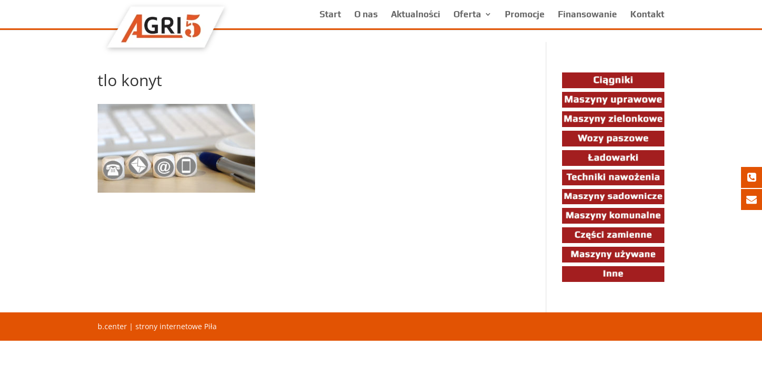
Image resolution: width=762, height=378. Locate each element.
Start (330, 14)
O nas (366, 14)
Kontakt (647, 14)
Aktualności (415, 14)
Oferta (467, 14)
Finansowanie (587, 14)
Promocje (525, 14)
